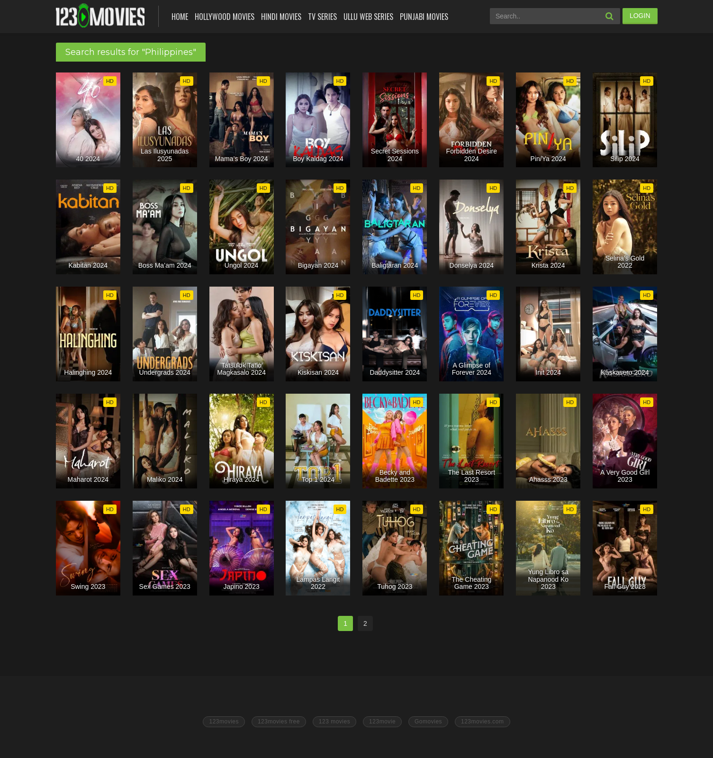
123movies (224, 721)
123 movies (334, 721)
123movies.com (482, 721)
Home (179, 16)
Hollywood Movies (224, 16)
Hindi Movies (281, 16)
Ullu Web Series (368, 16)
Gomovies (428, 721)
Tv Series (322, 16)
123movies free (279, 721)
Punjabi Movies (424, 16)
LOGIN (640, 15)
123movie (382, 721)
